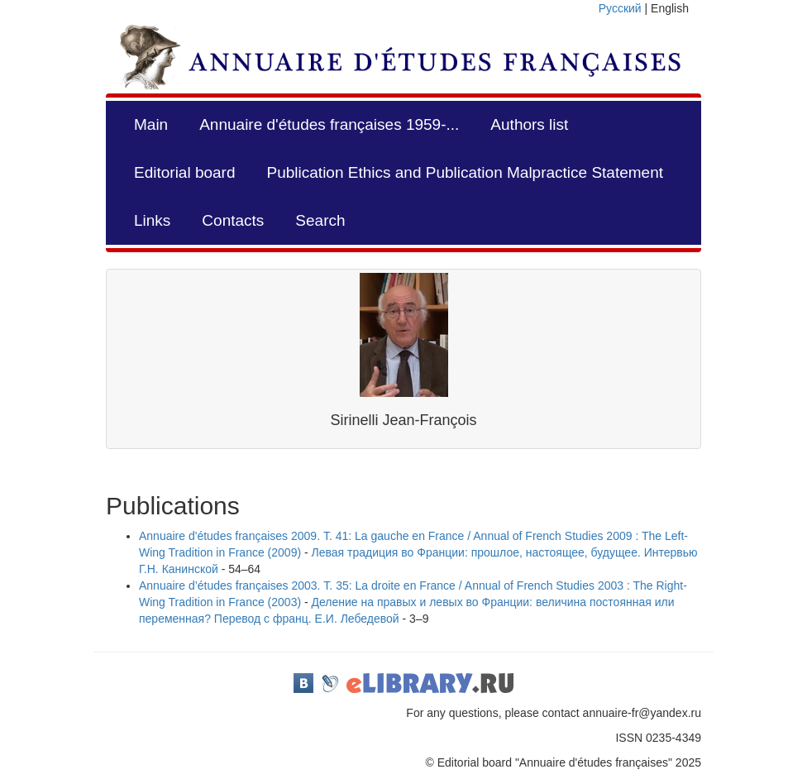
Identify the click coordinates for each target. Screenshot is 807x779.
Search (320, 220)
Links (152, 220)
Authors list (529, 124)
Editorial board (185, 172)
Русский (620, 8)
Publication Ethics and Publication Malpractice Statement (465, 172)
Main (151, 124)
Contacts (233, 220)
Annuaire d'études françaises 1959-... (329, 124)
